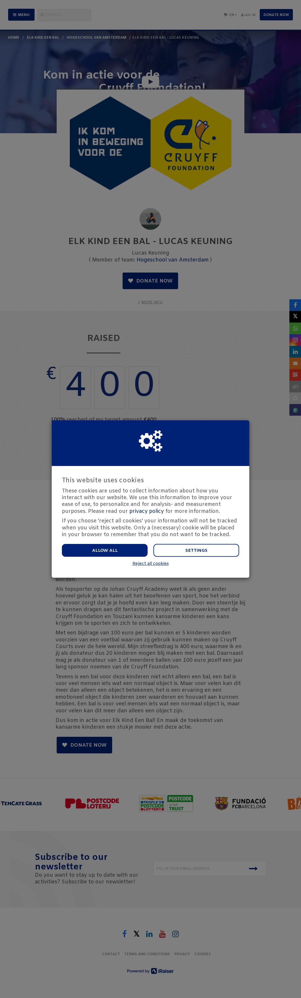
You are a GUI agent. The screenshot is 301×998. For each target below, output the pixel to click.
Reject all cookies (150, 564)
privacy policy (146, 511)
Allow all (105, 551)
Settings (196, 551)
